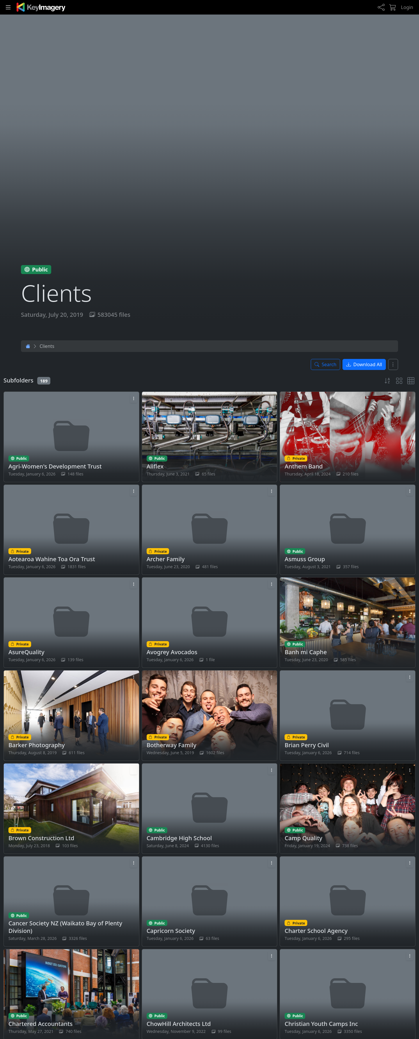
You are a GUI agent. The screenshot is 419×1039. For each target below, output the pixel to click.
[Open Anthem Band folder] (347, 437)
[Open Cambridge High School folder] (209, 808)
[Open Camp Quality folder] (347, 808)
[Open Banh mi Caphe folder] (347, 622)
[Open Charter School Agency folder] (347, 901)
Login (407, 7)
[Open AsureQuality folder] (71, 622)
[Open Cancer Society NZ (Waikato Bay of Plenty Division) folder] (71, 901)
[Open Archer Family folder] (209, 530)
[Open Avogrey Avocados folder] (209, 622)
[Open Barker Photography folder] (71, 715)
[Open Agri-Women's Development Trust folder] (71, 437)
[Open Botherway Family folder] (209, 715)
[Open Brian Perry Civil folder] (347, 715)
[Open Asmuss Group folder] (347, 530)
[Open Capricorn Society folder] (209, 901)
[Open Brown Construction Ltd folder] (71, 808)
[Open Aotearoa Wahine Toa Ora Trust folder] (71, 530)
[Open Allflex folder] (209, 437)
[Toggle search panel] (325, 364)
